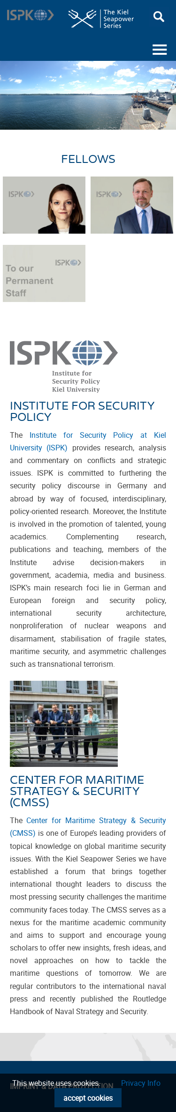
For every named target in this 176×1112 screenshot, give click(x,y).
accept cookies (88, 1098)
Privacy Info (141, 1083)
